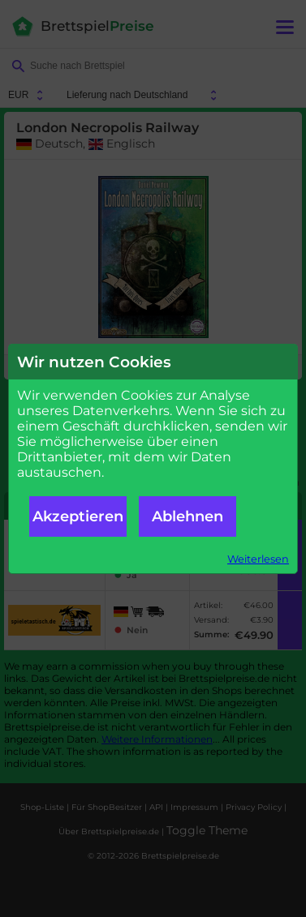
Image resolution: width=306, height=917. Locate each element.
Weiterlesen (258, 559)
